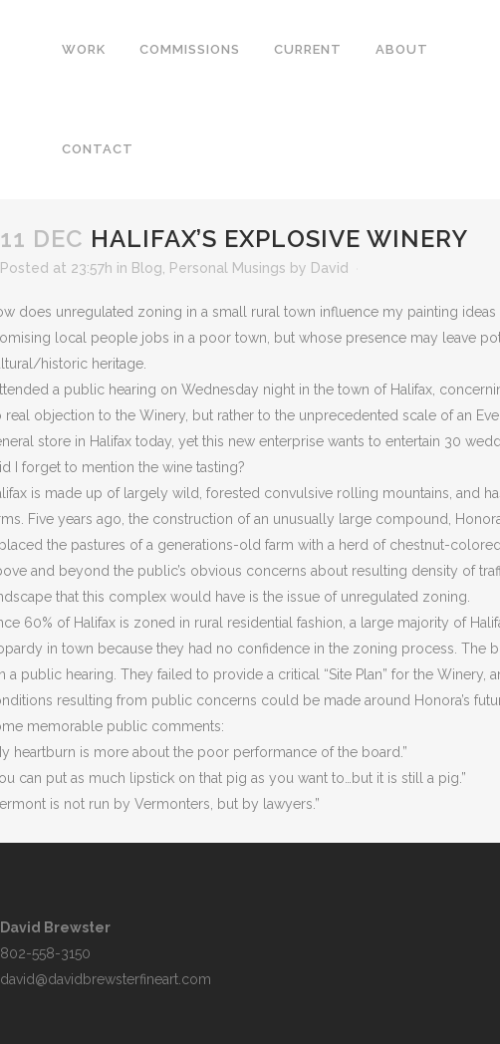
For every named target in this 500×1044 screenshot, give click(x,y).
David (330, 268)
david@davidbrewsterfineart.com (105, 979)
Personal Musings (227, 268)
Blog (146, 268)
